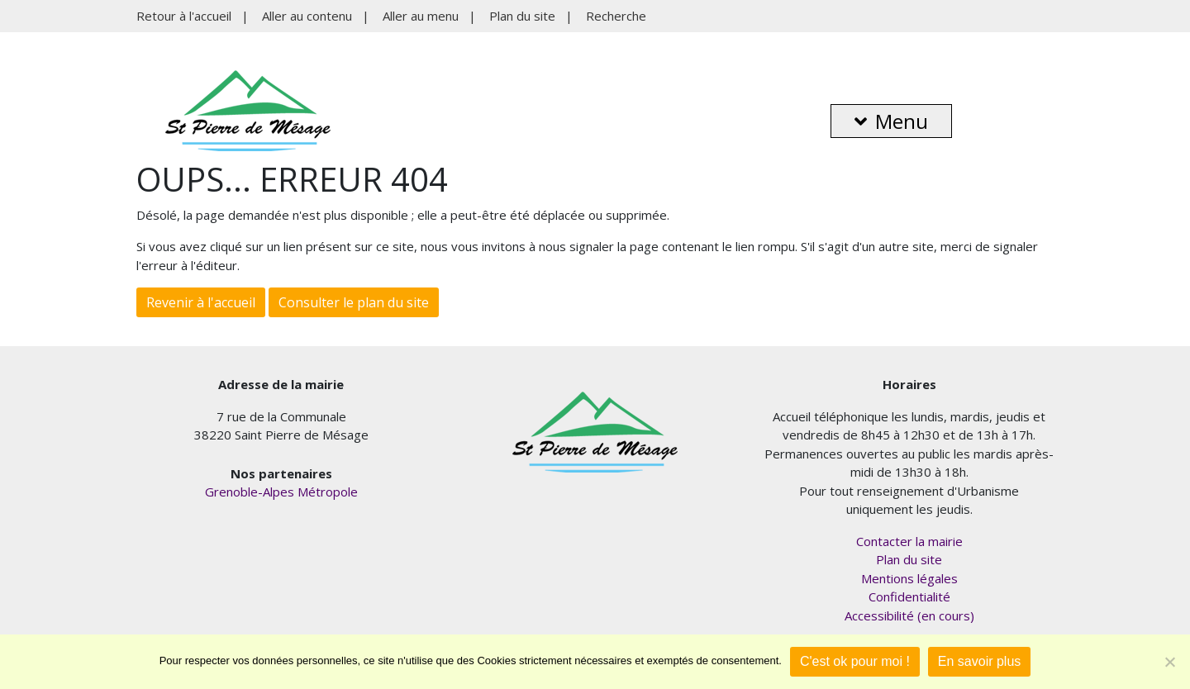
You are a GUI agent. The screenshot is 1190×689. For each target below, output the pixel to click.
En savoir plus (979, 661)
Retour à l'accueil (183, 15)
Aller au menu (421, 15)
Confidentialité (909, 596)
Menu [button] (891, 121)
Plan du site (522, 15)
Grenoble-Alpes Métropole (281, 491)
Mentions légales (909, 578)
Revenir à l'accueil (200, 302)
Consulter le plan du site (353, 302)
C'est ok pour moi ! (855, 661)
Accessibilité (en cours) (909, 615)
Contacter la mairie (909, 541)
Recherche (616, 15)
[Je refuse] (1169, 661)
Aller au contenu (307, 15)
